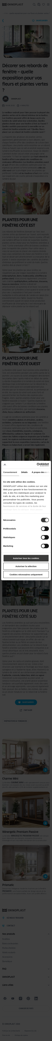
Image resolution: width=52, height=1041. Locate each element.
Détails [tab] (24, 472)
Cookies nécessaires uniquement (26, 574)
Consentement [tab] (10, 472)
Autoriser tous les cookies (26, 558)
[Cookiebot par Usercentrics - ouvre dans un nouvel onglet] (37, 465)
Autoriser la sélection (26, 566)
